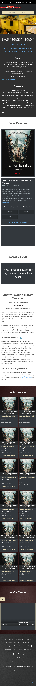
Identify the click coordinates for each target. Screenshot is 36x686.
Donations (27, 649)
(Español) (17, 646)
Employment (9, 646)
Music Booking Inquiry (21, 643)
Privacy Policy (26, 646)
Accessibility (9, 649)
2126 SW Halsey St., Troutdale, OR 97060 (18, 48)
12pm (10, 212)
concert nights (13, 103)
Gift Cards (18, 649)
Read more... (6, 202)
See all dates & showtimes (18, 222)
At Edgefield (18, 44)
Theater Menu (18, 306)
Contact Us (27, 51)
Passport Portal (8, 2)
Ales (7, 600)
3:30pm (26, 212)
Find (28, 2)
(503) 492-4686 (10, 51)
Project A (18, 657)
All (2, 600)
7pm (10, 217)
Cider (13, 600)
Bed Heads (20, 2)
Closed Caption (10, 79)
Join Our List (19, 639)
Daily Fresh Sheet (18, 662)
